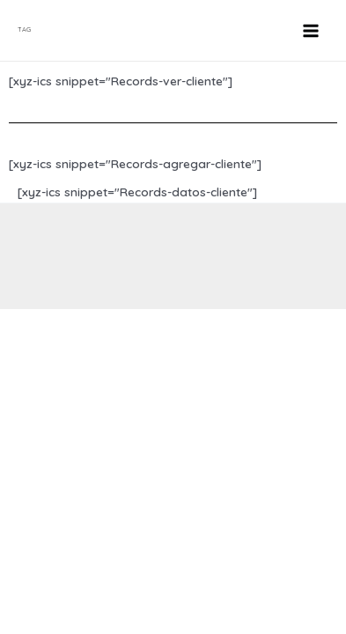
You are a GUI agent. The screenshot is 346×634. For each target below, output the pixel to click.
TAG (24, 29)
